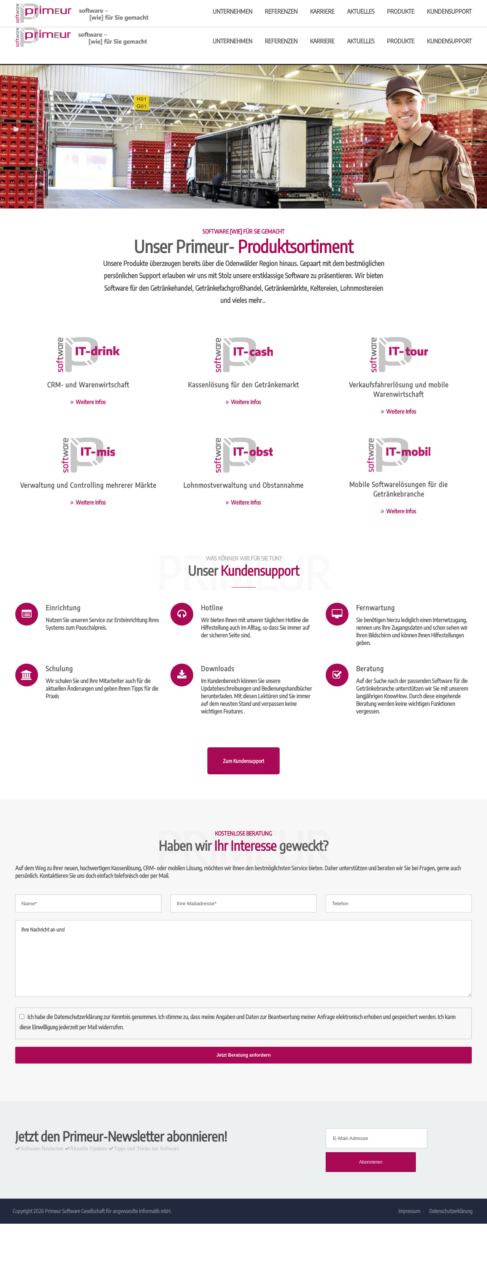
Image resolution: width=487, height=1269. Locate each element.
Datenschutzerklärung (78, 1016)
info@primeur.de (379, 9)
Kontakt (417, 9)
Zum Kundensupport (243, 777)
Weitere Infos (91, 401)
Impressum (408, 1191)
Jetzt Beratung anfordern (243, 1055)
